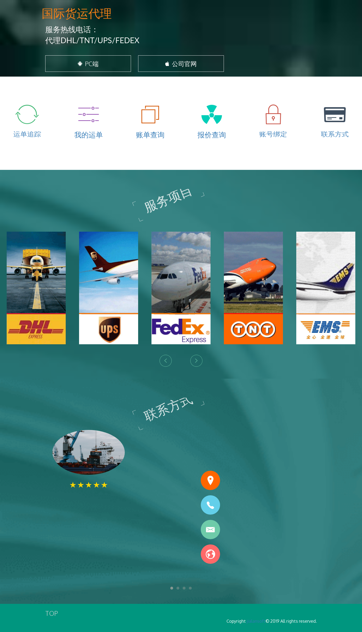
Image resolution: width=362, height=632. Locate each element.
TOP (51, 613)
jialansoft (256, 621)
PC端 (88, 65)
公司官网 (181, 65)
